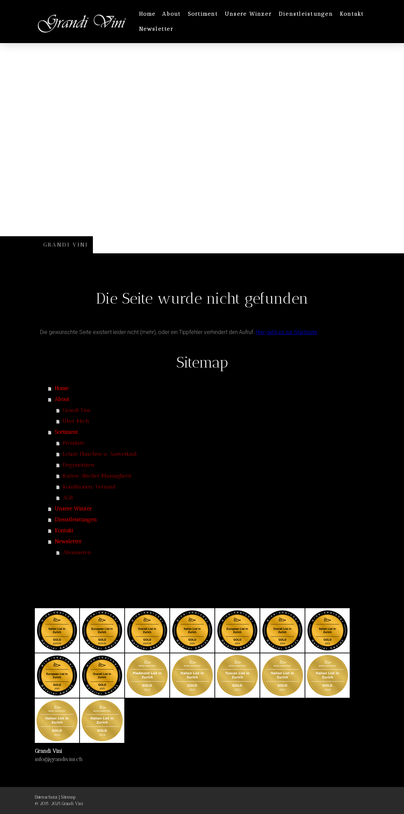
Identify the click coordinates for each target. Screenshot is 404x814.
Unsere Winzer (248, 14)
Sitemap (68, 797)
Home (147, 14)
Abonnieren (77, 552)
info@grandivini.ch (59, 759)
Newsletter (156, 29)
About (171, 14)
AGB (67, 497)
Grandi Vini (76, 410)
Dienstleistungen (306, 14)
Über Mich (76, 421)
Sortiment (203, 14)
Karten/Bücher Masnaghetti (97, 475)
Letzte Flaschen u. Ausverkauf (100, 454)
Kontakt (352, 14)
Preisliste (73, 443)
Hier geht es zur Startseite (286, 332)
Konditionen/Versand (89, 486)
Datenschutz (46, 797)
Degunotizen (79, 465)
